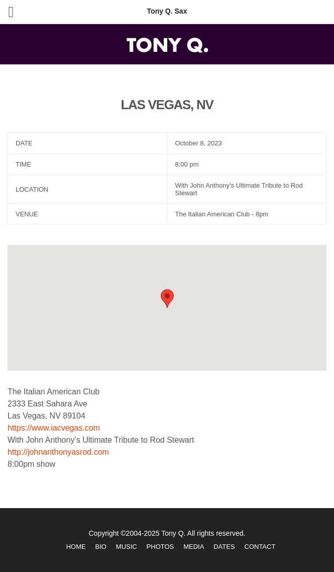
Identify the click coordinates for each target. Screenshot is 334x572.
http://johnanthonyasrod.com (58, 452)
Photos (160, 546)
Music (126, 546)
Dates (224, 546)
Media (193, 546)
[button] (167, 298)
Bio (100, 546)
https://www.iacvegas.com (54, 428)
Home (76, 546)
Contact (260, 546)
